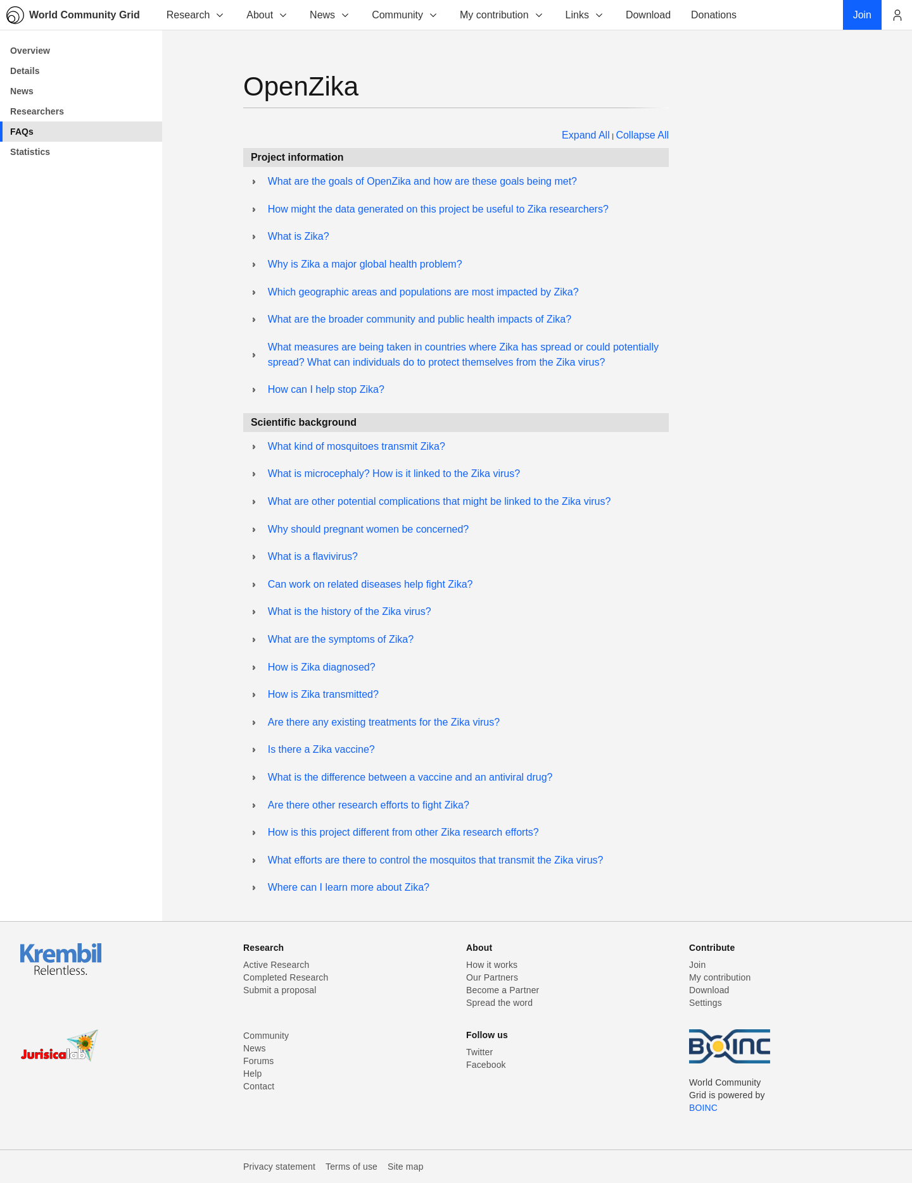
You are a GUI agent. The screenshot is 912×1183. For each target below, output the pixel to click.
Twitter (479, 1052)
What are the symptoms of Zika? (341, 639)
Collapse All (642, 135)
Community (405, 14)
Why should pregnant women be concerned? (368, 529)
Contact (258, 1086)
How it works (491, 965)
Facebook (486, 1065)
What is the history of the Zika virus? (349, 611)
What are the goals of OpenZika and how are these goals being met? (422, 181)
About (267, 14)
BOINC (703, 1108)
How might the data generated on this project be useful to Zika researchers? (438, 209)
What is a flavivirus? (313, 556)
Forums (258, 1061)
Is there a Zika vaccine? (321, 749)
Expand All (586, 135)
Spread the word (499, 1003)
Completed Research (285, 977)
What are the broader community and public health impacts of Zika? (419, 319)
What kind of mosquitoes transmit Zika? (356, 446)
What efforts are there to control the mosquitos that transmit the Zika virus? (436, 860)
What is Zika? (298, 236)
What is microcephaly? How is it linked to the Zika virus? (394, 473)
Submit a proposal (280, 990)
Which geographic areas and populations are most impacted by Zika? (423, 292)
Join (697, 965)
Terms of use (351, 1166)
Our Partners (492, 977)
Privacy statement (279, 1166)
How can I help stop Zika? (326, 389)
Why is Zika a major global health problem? (365, 264)
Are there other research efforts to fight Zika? (368, 805)
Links (585, 14)
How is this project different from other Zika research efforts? (403, 832)
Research (196, 14)
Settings (705, 1003)
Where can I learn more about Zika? (348, 887)
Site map (406, 1166)
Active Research (276, 965)
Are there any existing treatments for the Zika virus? (384, 722)
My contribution (502, 14)
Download (709, 990)
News (330, 14)
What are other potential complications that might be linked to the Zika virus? (439, 501)
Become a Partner (502, 990)
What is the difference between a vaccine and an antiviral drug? (410, 777)
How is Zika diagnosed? (322, 667)
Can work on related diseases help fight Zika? (370, 584)
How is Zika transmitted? (323, 694)
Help (252, 1073)
